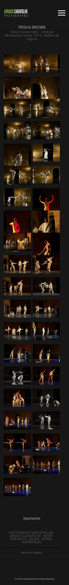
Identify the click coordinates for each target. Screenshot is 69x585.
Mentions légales (31, 552)
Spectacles (31, 518)
